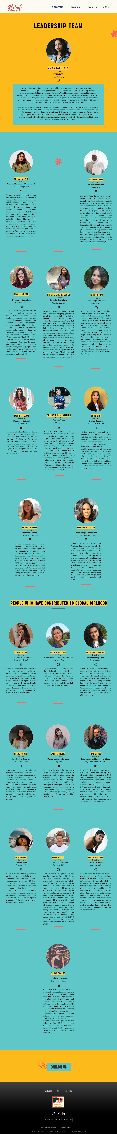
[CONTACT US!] (59, 1067)
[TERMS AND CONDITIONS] (48, 1127)
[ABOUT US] (57, 7)
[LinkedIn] (63, 1113)
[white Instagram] (54, 1113)
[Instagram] (58, 80)
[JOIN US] (92, 7)
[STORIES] (75, 7)
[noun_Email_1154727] (58, 1113)
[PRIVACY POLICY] (66, 1127)
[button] (106, 7)
